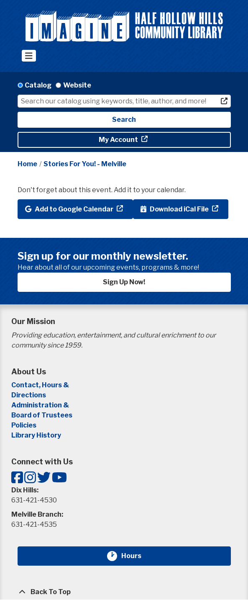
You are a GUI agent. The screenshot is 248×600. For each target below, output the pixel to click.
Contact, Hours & (40, 385)
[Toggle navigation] (29, 56)
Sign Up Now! (124, 282)
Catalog (38, 85)
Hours (136, 556)
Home (27, 164)
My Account (119, 140)
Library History (36, 435)
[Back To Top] (124, 592)
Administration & (40, 405)
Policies (23, 425)
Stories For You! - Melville (84, 164)
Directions (28, 395)
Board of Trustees (41, 415)
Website (77, 85)
